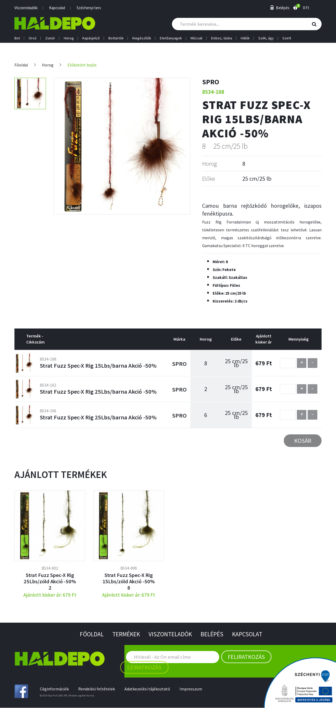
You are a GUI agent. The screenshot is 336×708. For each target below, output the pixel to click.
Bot (17, 38)
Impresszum (192, 689)
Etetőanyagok (171, 38)
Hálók (245, 38)
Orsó (32, 38)
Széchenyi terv (89, 7)
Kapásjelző (91, 38)
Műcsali (196, 38)
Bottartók (116, 38)
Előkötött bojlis (82, 65)
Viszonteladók (26, 7)
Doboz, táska (221, 38)
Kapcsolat (57, 7)
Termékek (125, 634)
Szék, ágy (266, 38)
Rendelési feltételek (97, 689)
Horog (69, 38)
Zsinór (50, 38)
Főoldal (21, 65)
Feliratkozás (246, 657)
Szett (286, 38)
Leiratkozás (144, 667)
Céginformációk (54, 689)
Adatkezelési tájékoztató (148, 689)
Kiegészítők (141, 38)
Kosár (302, 440)
